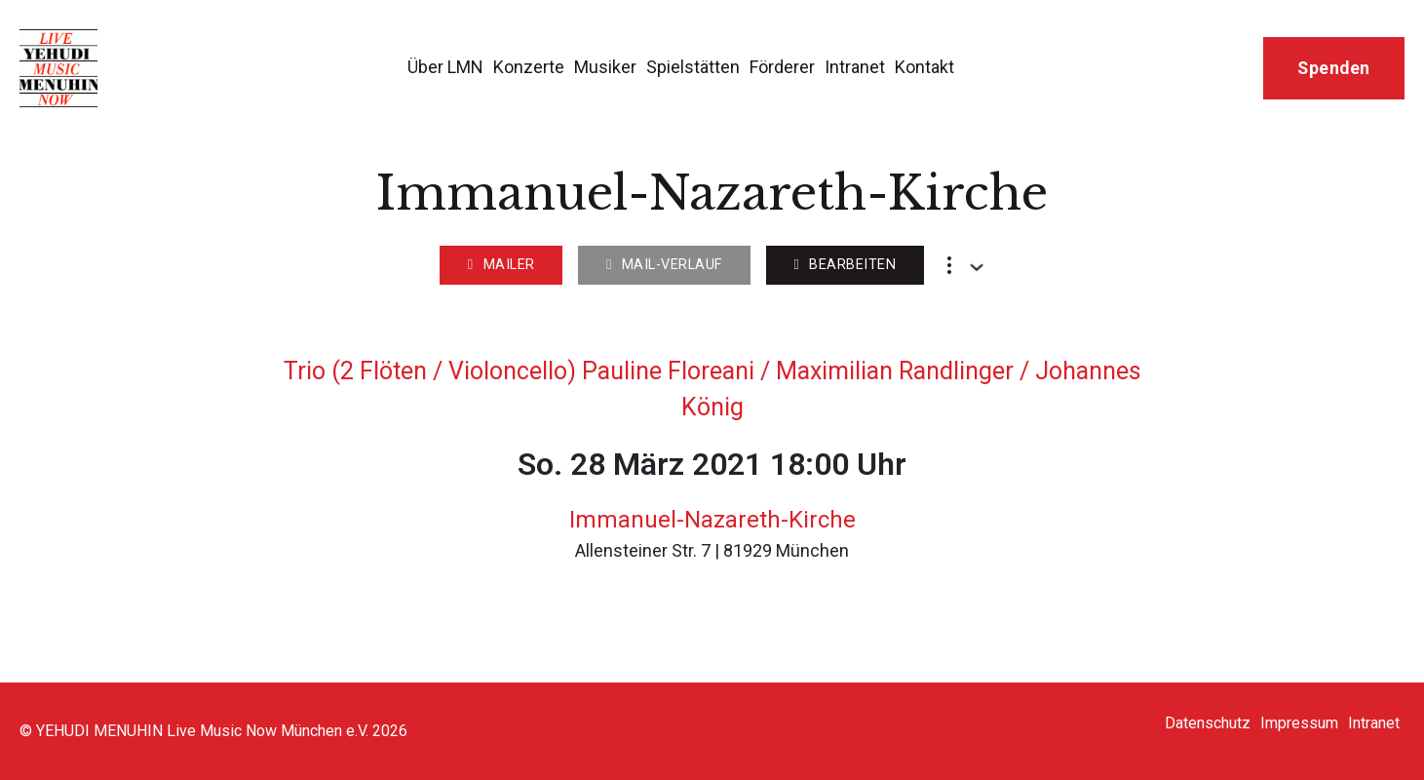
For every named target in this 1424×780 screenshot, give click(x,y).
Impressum (1299, 723)
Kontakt (924, 67)
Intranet (855, 67)
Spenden (1333, 68)
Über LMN (445, 67)
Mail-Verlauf (664, 264)
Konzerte (528, 67)
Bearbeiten (844, 264)
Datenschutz (1208, 723)
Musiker (605, 67)
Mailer (501, 264)
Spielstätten (693, 67)
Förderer (782, 67)
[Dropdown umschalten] (976, 267)
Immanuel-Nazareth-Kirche (712, 519)
